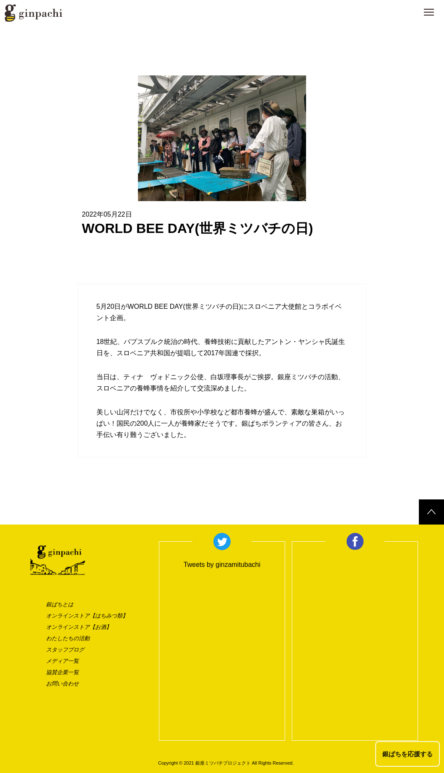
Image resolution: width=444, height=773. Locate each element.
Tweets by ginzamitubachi (222, 564)
